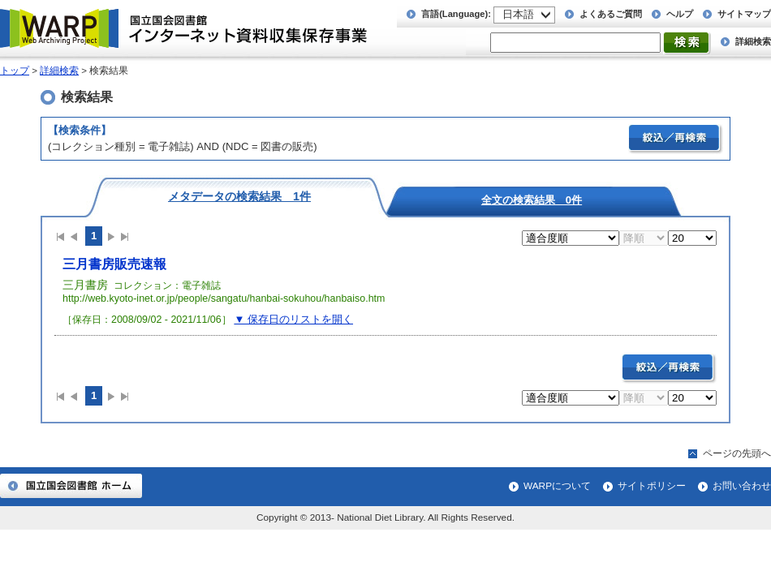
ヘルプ (679, 14)
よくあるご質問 (610, 14)
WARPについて (557, 486)
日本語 (518, 14)
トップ (14, 70)
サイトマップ (744, 14)
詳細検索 (753, 41)
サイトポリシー (652, 486)
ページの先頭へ (737, 453)
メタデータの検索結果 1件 (239, 196)
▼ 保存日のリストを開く (293, 319)
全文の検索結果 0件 (531, 199)
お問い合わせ (742, 486)
